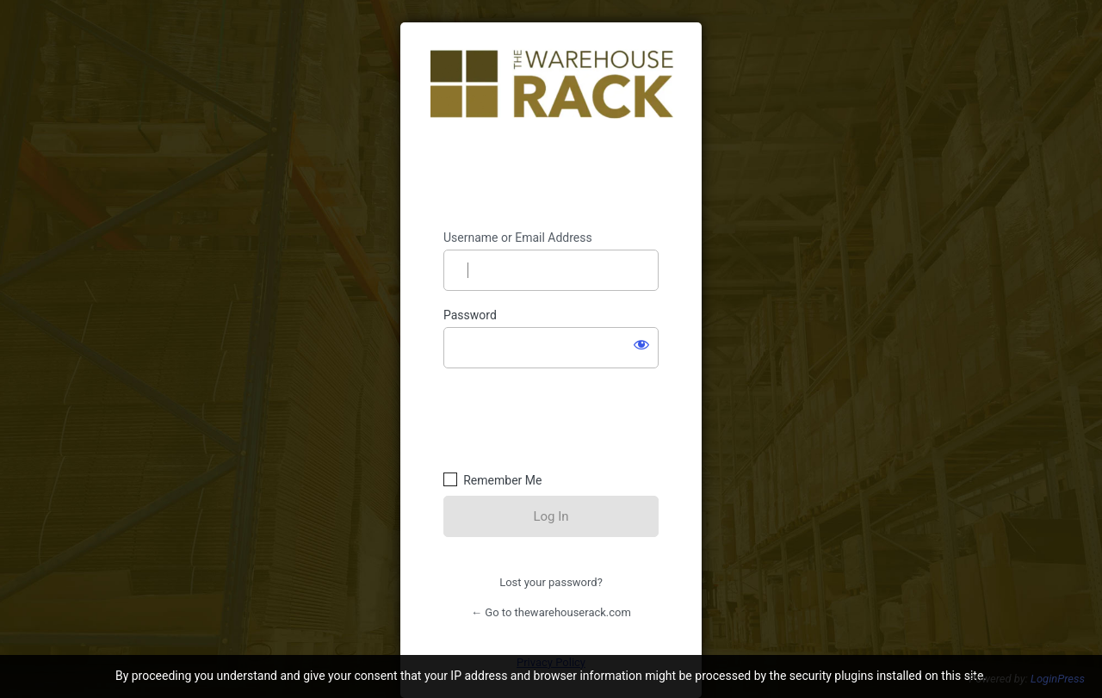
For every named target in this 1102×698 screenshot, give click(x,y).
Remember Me (502, 480)
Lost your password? (551, 582)
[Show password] (641, 344)
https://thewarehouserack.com (552, 126)
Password (470, 315)
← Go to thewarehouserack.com (551, 612)
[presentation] (561, 417)
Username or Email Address (517, 237)
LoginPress (1058, 678)
